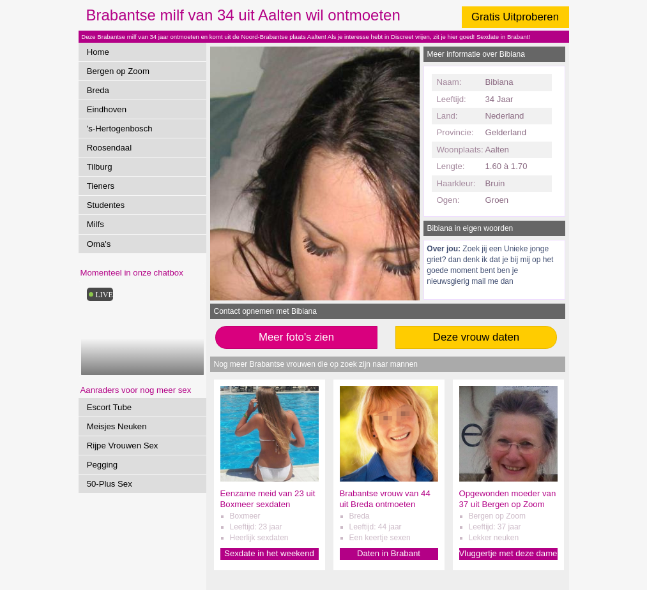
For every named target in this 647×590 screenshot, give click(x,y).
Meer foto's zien (296, 337)
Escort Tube (109, 407)
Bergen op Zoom (118, 71)
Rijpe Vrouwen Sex (122, 445)
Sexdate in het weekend (269, 553)
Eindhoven (106, 109)
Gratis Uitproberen (515, 17)
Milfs (95, 224)
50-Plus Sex (109, 484)
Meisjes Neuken (117, 426)
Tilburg (99, 167)
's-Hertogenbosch (120, 128)
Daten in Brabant (388, 553)
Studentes (106, 205)
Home (98, 52)
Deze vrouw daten (476, 337)
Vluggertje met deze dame (508, 553)
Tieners (100, 186)
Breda (98, 90)
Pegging (102, 464)
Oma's (99, 244)
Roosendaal (109, 147)
